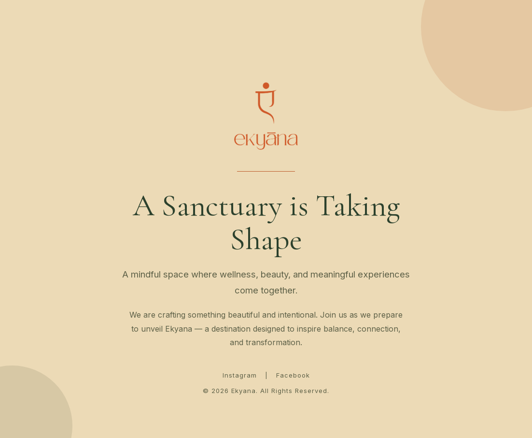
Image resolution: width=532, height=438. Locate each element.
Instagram (240, 375)
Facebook (293, 375)
